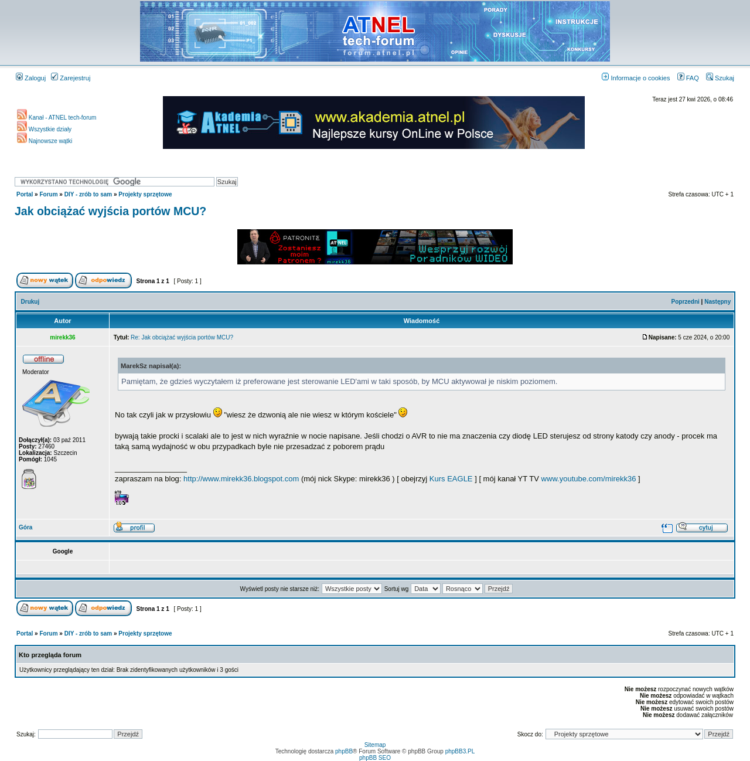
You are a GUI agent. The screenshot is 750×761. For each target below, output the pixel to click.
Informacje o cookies (636, 77)
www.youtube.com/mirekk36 (588, 478)
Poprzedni (685, 301)
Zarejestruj (70, 77)
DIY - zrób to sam (88, 194)
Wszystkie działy (44, 129)
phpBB (344, 751)
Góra (25, 527)
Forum (48, 194)
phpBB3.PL (460, 751)
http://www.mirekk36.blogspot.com (241, 478)
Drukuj (30, 301)
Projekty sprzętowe (145, 194)
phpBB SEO (375, 758)
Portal (24, 194)
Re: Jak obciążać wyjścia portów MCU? (182, 337)
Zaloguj (31, 77)
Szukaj (720, 77)
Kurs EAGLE (451, 478)
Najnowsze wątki (44, 141)
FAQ (688, 77)
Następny (717, 301)
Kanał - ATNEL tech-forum (56, 117)
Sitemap (375, 745)
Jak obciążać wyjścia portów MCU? (110, 211)
